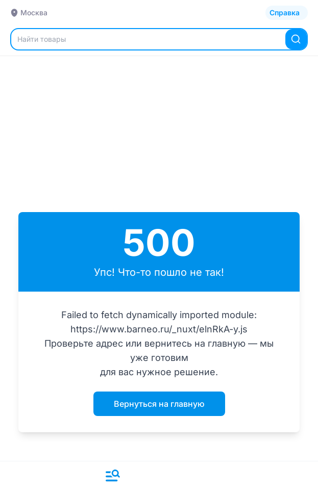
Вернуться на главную (159, 404)
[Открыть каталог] (286, 13)
